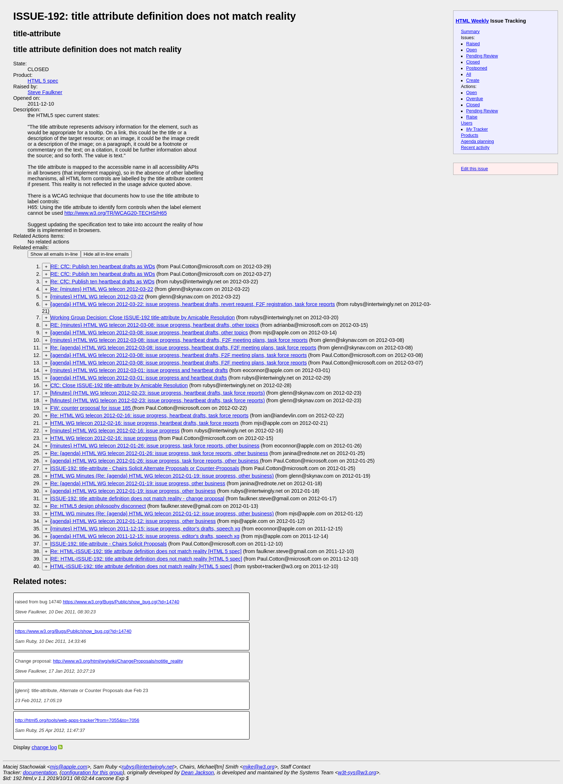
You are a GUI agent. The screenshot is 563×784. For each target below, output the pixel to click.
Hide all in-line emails (106, 254)
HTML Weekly (472, 21)
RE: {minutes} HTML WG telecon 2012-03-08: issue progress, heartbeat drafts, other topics (155, 325)
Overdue (474, 98)
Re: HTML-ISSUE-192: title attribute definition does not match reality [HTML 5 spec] (146, 551)
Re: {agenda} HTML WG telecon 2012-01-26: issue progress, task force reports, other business (159, 453)
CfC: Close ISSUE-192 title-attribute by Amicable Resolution (119, 385)
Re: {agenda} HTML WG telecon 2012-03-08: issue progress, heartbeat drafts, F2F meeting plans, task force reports (183, 348)
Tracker (477, 129)
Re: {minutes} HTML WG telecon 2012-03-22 (102, 289)
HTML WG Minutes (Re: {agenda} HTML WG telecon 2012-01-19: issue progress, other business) (162, 476)
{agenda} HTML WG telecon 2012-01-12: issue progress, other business (133, 521)
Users (467, 123)
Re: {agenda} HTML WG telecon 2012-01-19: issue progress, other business (138, 483)
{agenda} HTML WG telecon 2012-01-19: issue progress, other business (133, 491)
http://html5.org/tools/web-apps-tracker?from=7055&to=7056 (77, 720)
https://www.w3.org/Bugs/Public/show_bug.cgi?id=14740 (121, 601)
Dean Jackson (197, 772)
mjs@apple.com (68, 767)
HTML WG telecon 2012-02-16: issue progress (104, 438)
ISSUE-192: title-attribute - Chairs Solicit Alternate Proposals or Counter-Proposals (145, 468)
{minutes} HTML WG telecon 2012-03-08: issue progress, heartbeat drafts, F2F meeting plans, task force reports (179, 340)
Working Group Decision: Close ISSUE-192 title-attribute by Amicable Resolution (143, 317)
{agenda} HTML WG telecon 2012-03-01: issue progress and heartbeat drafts (139, 378)
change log (44, 747)
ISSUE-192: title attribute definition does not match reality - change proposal (137, 498)
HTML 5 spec (43, 81)
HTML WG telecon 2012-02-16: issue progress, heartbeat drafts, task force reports (145, 423)
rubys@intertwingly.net (148, 767)
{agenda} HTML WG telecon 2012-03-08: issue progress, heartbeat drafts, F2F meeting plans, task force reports (179, 355)
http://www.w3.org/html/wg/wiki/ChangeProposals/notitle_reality (118, 661)
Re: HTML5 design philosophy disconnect (98, 506)
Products (469, 135)
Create (472, 80)
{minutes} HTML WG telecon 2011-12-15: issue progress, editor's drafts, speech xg (146, 529)
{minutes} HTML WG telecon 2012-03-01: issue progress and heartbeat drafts (139, 370)
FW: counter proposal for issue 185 (91, 408)
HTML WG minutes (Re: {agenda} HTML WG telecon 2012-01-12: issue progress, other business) (162, 513)
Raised (473, 43)
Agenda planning (477, 141)
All (468, 74)
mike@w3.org (258, 767)
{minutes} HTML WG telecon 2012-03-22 (97, 297)
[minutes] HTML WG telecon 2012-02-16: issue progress (115, 430)
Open (471, 49)
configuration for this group (91, 772)
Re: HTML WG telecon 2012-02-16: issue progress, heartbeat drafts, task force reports (149, 415)
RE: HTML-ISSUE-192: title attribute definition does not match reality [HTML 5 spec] (146, 559)
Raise (471, 117)
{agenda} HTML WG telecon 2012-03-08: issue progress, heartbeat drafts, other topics (149, 332)
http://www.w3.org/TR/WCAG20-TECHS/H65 (115, 213)
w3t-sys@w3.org (357, 772)
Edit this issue (474, 168)
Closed (473, 62)
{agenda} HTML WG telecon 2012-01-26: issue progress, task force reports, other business (155, 461)
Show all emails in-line (54, 254)
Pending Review (482, 56)
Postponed (476, 68)
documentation (40, 772)
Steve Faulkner (45, 92)
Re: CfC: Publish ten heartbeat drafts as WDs (103, 281)
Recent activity (475, 147)
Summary (470, 31)
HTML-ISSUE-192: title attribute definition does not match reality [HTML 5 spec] (141, 566)
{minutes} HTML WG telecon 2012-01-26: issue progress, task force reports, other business (155, 446)
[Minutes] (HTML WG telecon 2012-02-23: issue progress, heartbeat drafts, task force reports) (158, 393)
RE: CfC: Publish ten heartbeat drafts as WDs (103, 266)
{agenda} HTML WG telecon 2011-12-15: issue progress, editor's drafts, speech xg (145, 536)
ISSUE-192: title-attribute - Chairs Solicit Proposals (109, 544)
